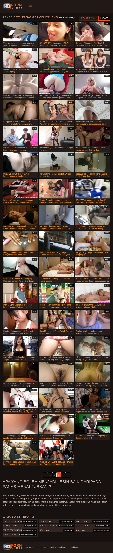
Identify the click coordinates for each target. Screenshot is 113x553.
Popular (104, 18)
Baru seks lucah (88, 18)
